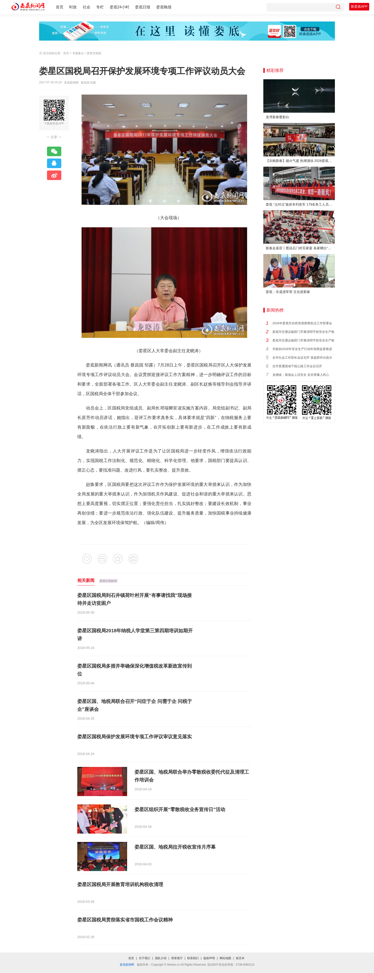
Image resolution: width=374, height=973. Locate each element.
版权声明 (209, 958)
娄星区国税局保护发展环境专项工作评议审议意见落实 (134, 736)
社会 (86, 7)
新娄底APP (359, 6)
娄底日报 (142, 7)
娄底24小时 (119, 7)
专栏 (100, 7)
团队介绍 (160, 958)
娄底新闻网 (71, 82)
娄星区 (193, 365)
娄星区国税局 (108, 581)
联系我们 (193, 958)
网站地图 (225, 958)
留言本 (240, 958)
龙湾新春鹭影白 (277, 117)
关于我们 (144, 958)
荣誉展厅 (177, 958)
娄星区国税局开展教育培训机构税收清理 (120, 884)
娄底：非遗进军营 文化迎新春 (288, 292)
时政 (73, 7)
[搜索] (338, 7)
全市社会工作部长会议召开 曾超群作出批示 (302, 357)
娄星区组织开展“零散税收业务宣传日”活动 (180, 809)
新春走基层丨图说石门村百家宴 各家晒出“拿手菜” (300, 248)
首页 (59, 7)
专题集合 (78, 53)
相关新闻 (85, 580)
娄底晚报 (163, 7)
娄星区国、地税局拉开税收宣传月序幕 (175, 847)
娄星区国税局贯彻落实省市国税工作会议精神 (125, 919)
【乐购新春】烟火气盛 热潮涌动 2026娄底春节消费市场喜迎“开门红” (300, 161)
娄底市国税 (94, 53)
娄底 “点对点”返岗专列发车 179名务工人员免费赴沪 (300, 204)
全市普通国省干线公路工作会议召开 (297, 366)
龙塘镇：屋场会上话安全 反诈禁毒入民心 (300, 375)
